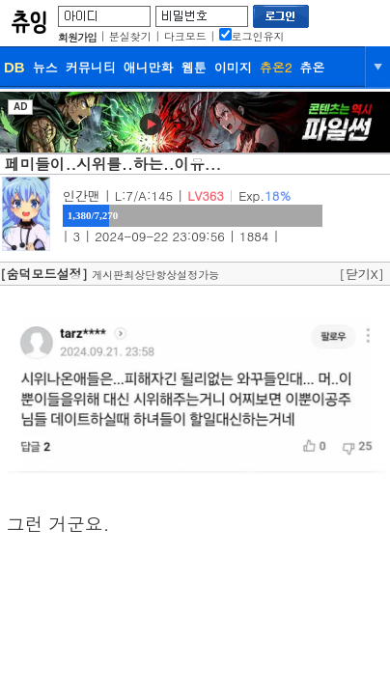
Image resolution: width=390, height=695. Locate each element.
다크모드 (185, 36)
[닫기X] (361, 273)
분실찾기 (130, 36)
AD (20, 106)
